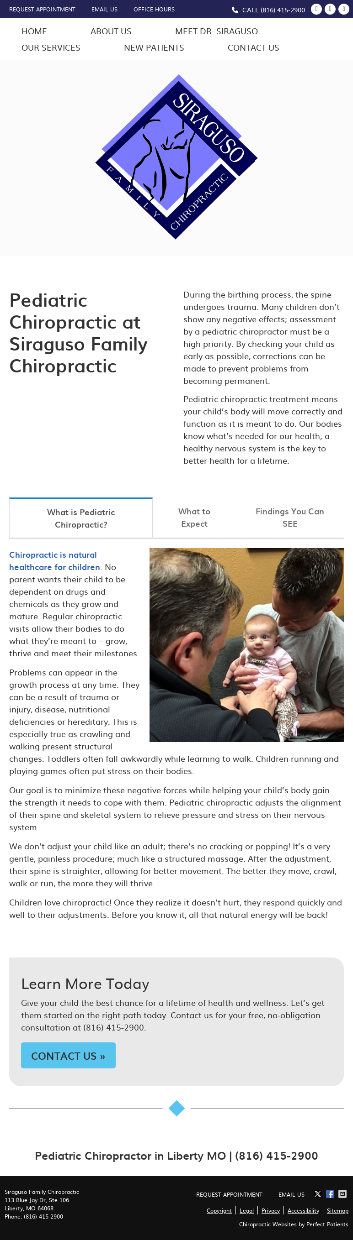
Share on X (319, 1194)
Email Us (104, 9)
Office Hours (154, 9)
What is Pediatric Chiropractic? (81, 518)
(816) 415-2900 (283, 9)
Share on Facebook (331, 1194)
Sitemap (337, 1210)
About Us (111, 31)
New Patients (154, 47)
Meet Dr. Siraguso (216, 31)
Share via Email (343, 1194)
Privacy (271, 1210)
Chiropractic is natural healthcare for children (54, 560)
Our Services (50, 47)
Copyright (219, 1210)
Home (34, 31)
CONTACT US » (68, 1055)
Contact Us (253, 47)
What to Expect (194, 517)
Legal (247, 1210)
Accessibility (303, 1210)
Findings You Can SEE (290, 517)
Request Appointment (42, 9)
